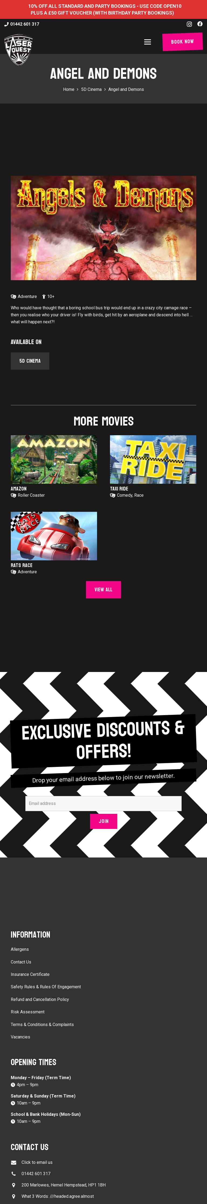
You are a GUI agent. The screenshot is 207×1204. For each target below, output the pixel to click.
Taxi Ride (119, 489)
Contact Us (21, 962)
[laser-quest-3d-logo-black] (18, 50)
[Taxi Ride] (153, 459)
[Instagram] (189, 24)
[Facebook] (200, 24)
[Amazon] (54, 459)
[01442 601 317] (16, 1173)
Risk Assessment (27, 1011)
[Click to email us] (16, 1162)
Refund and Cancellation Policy (40, 999)
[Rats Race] (54, 536)
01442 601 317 (36, 1173)
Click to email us (37, 1162)
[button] (149, 42)
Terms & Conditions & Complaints (42, 1024)
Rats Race (22, 565)
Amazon (18, 489)
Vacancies (20, 1037)
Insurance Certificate (30, 974)
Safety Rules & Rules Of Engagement (46, 986)
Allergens (20, 949)
